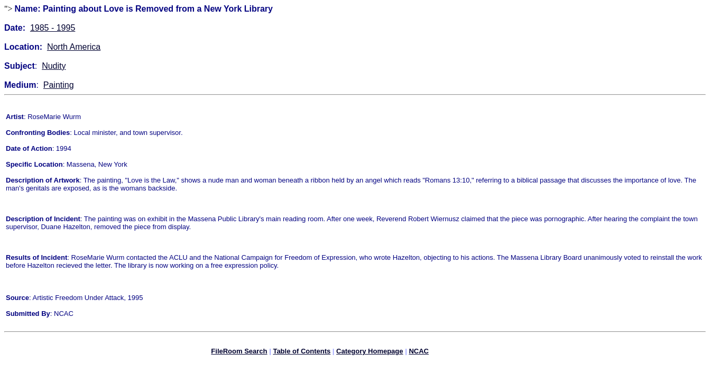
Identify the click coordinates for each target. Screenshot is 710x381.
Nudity (54, 65)
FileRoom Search (239, 353)
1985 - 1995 (52, 27)
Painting (58, 84)
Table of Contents (301, 353)
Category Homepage (369, 353)
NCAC (419, 353)
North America (73, 46)
